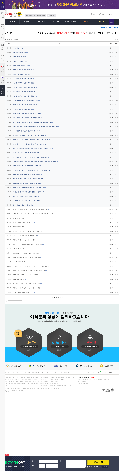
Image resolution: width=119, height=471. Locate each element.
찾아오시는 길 (65, 372)
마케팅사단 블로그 (107, 372)
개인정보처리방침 (33, 372)
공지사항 (9, 39)
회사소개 (7, 372)
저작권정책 (55, 372)
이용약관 (23, 372)
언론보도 (15, 39)
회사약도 (15, 372)
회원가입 (94, 14)
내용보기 (105, 466)
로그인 (102, 14)
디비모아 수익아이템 (92, 372)
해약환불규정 (45, 372)
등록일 (116, 43)
